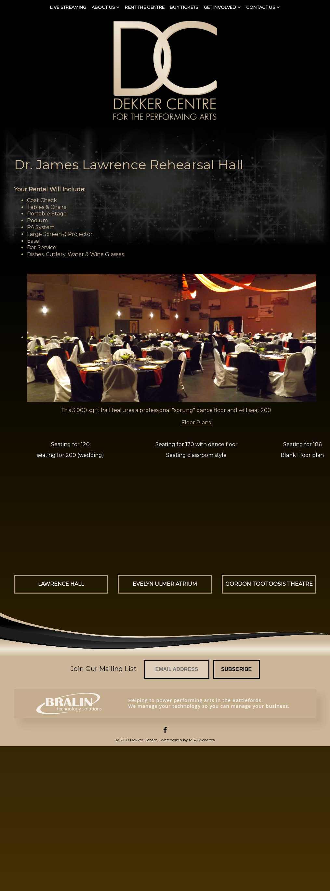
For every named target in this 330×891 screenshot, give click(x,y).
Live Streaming (68, 7)
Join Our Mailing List (104, 668)
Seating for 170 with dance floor (196, 444)
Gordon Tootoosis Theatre (269, 584)
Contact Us (260, 7)
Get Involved (220, 7)
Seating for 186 (302, 444)
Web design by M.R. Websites (188, 739)
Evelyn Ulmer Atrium (165, 584)
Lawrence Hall (61, 584)
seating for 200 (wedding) (70, 455)
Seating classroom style (196, 455)
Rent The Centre (145, 7)
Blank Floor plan (302, 455)
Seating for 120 (70, 444)
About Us (103, 7)
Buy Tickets (184, 7)
